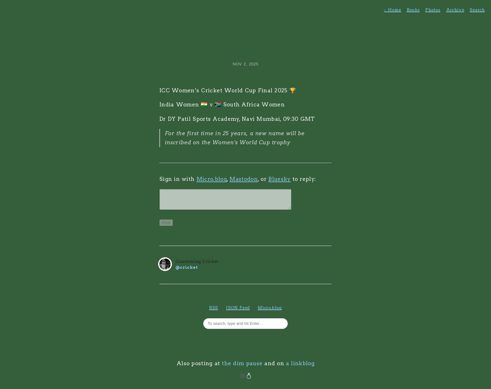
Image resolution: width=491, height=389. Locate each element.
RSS (213, 311)
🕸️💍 (245, 379)
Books (413, 10)
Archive (455, 10)
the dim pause (242, 367)
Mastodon (244, 179)
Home (392, 10)
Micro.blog (212, 179)
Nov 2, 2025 (245, 64)
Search (477, 10)
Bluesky (279, 179)
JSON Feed (238, 311)
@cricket (186, 271)
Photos (432, 10)
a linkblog (300, 367)
